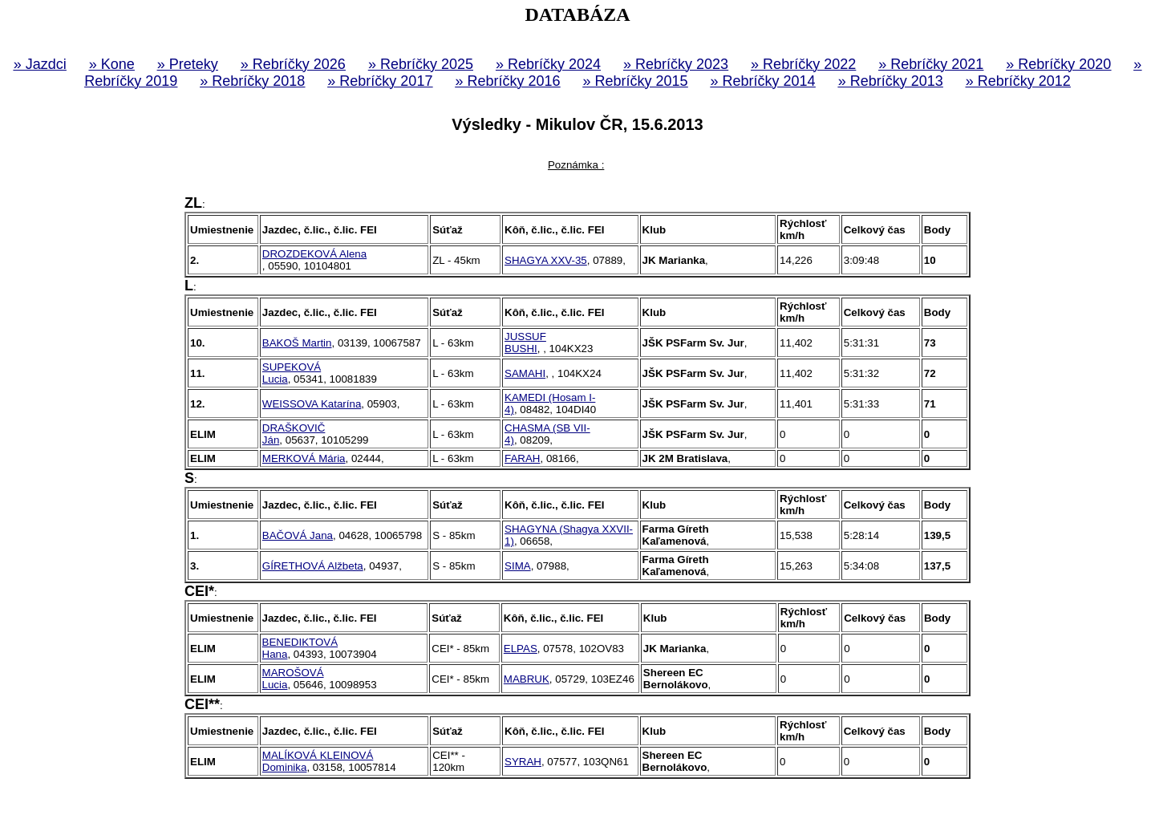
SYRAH (523, 762)
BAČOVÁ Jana (297, 535)
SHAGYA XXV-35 (546, 260)
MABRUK (526, 679)
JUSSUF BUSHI (525, 342)
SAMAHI (525, 373)
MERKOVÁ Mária (304, 458)
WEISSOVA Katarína (311, 404)
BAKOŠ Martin (297, 343)
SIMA (518, 566)
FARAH (522, 458)
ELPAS (520, 649)
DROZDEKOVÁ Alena (314, 254)
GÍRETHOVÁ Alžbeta (312, 566)
